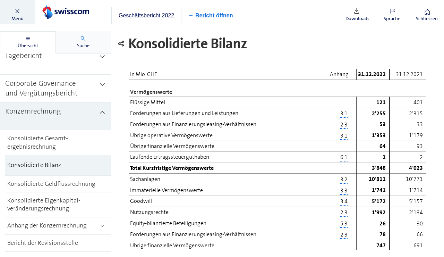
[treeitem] (55, 61)
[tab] (146, 15)
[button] (17, 12)
